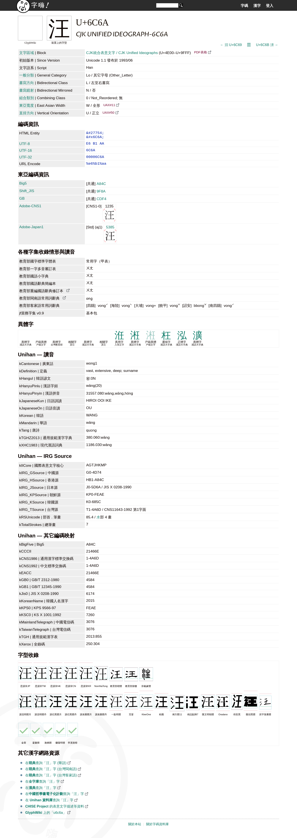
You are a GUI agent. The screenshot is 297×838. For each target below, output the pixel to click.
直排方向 (26, 113)
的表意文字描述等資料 (54, 812)
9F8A (100, 197)
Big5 (23, 189)
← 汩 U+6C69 (231, 45)
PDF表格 (200, 52)
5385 (110, 239)
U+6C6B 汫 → (267, 45)
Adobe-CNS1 (30, 211)
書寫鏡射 (26, 90)
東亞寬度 (26, 105)
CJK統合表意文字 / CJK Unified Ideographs (122, 53)
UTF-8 (24, 146)
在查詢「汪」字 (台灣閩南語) (51, 774)
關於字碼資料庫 (157, 830)
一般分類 (26, 75)
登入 (269, 5)
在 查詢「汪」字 (49, 806)
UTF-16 (25, 153)
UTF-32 (25, 161)
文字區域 (26, 53)
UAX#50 (108, 112)
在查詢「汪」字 (42, 787)
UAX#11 (109, 105)
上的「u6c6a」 (45, 818)
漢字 (257, 5)
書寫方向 (26, 83)
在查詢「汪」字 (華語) (45, 768)
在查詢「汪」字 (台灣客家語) (51, 781)
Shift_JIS (26, 196)
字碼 (244, 5)
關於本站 (134, 830)
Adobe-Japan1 (31, 232)
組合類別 (26, 98)
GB (22, 204)
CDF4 (101, 204)
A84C (101, 189)
